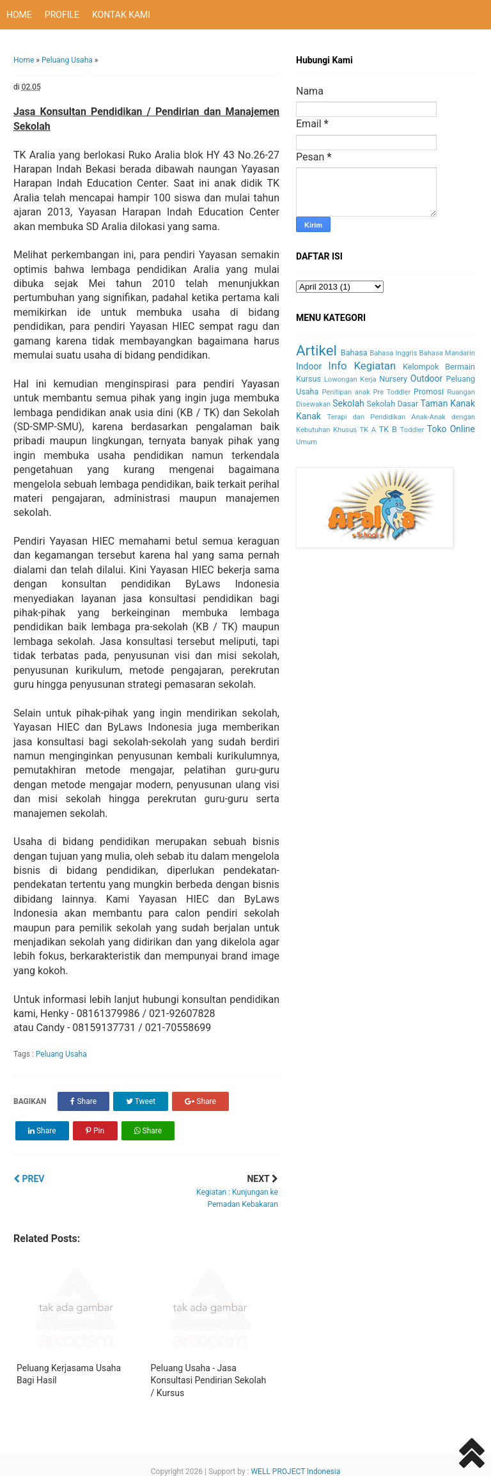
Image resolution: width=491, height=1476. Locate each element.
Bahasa (354, 352)
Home (23, 60)
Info (337, 365)
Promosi (429, 391)
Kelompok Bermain (439, 366)
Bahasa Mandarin (447, 353)
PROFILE (62, 15)
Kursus (308, 379)
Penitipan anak (346, 392)
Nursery (393, 379)
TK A (368, 430)
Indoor (309, 366)
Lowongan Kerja (350, 379)
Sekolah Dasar (393, 403)
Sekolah (348, 403)
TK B (388, 429)
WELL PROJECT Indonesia (295, 1471)
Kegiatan (375, 365)
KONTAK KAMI (121, 15)
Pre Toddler (392, 392)
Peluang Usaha (67, 60)
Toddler (412, 430)
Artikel (316, 350)
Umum (306, 442)
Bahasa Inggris (393, 353)
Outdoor (426, 378)
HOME (19, 15)
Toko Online (451, 429)
